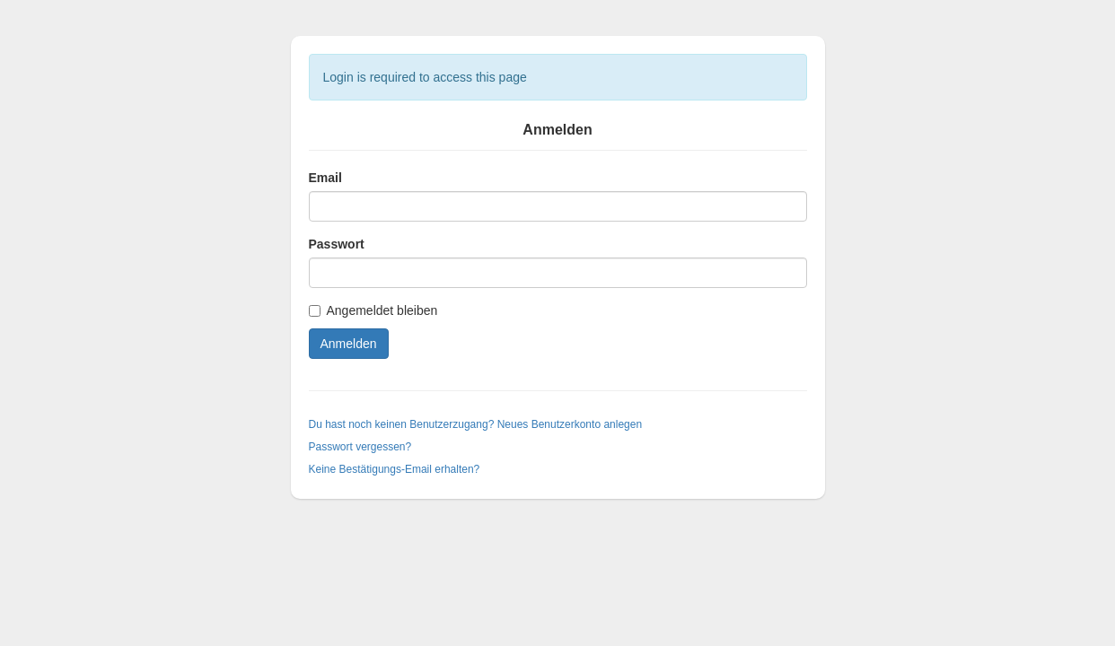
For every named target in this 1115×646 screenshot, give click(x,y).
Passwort (336, 244)
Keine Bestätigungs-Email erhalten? (394, 469)
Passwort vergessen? (360, 447)
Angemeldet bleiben (373, 310)
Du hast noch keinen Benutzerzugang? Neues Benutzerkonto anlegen (476, 424)
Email (325, 177)
